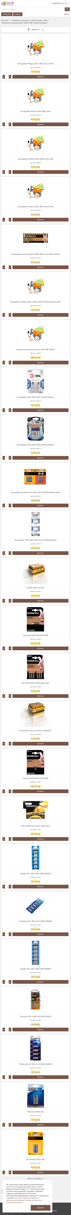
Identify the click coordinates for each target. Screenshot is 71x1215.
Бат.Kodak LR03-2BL (35, 1159)
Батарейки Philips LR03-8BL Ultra (36, 111)
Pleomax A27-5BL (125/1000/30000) (35, 921)
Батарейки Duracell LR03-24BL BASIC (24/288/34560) (35, 254)
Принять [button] (40, 1208)
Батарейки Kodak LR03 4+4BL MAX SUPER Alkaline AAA (35, 302)
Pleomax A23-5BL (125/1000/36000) (35, 1064)
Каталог (7, 14)
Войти (65, 14)
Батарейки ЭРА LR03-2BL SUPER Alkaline (35, 397)
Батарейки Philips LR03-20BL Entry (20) (35, 159)
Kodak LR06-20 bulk (35, 588)
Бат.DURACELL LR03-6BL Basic (35, 683)
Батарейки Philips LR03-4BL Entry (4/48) (36, 64)
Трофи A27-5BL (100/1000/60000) (35, 874)
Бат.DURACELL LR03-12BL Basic (35, 826)
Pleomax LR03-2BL (35, 1112)
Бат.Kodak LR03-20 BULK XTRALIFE (35, 731)
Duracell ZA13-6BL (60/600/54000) (35, 1017)
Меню (18, 14)
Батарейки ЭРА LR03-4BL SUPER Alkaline (35, 445)
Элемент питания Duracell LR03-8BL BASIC (35, 350)
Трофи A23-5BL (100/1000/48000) (35, 969)
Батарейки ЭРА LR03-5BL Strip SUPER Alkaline (35, 540)
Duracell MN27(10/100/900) (35, 635)
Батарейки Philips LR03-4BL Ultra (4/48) (35, 207)
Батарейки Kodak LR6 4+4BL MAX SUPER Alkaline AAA (35, 492)
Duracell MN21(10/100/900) (35, 778)
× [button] (50, 1182)
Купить (40, 77)
